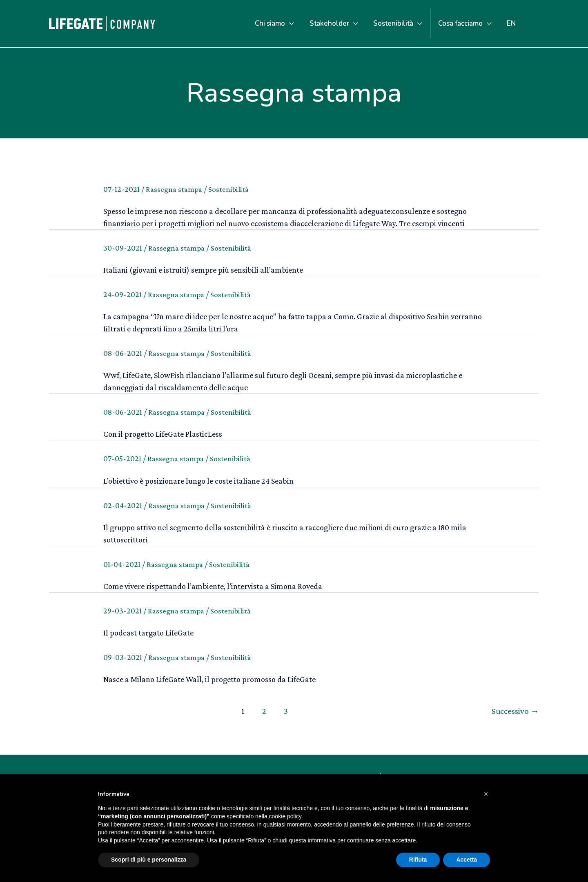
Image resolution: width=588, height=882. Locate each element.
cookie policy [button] (285, 816)
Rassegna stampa (175, 188)
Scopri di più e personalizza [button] (148, 859)
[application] (296, 23)
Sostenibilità (232, 188)
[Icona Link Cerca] (535, 23)
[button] (485, 793)
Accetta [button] (466, 859)
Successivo (514, 710)
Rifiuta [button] (418, 859)
